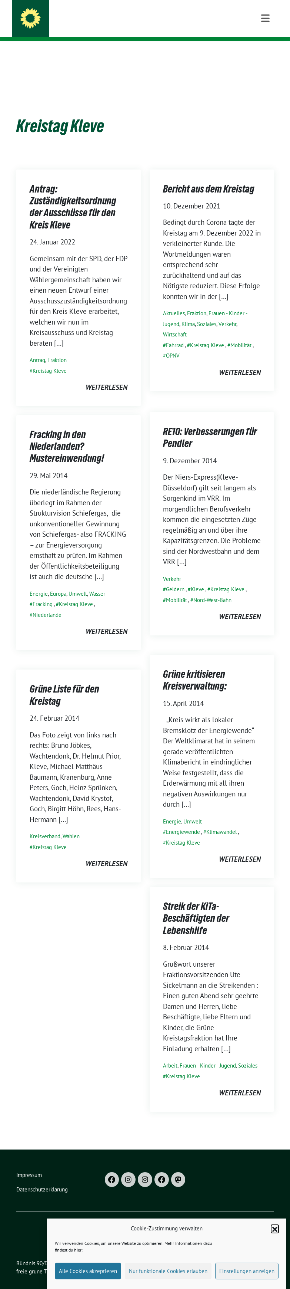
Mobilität (240, 333)
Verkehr (227, 312)
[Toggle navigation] (265, 52)
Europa (58, 582)
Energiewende (183, 820)
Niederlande (47, 603)
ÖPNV (173, 344)
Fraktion (57, 348)
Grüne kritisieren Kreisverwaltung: (195, 668)
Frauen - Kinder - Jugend (208, 1054)
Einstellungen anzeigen (246, 1279)
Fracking (43, 592)
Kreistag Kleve (50, 359)
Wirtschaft (175, 322)
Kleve (197, 577)
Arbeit (170, 1054)
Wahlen (71, 824)
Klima (188, 312)
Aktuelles (174, 301)
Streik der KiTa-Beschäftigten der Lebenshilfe (196, 907)
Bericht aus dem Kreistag (208, 177)
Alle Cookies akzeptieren (88, 1279)
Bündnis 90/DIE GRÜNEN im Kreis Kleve (117, 15)
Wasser (97, 582)
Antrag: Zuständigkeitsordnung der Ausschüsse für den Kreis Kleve (73, 195)
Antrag (37, 348)
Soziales (206, 312)
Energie (39, 582)
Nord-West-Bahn (212, 588)
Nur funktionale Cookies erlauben (168, 1279)
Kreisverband (45, 824)
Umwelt (78, 582)
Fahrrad (175, 333)
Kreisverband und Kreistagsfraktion (106, 26)
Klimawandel (221, 820)
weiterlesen (106, 375)
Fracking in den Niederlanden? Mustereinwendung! (67, 435)
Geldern (175, 577)
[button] (275, 1237)
